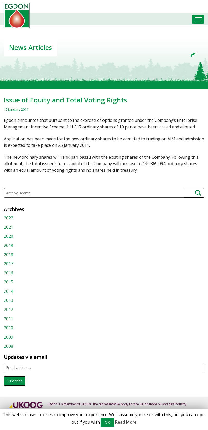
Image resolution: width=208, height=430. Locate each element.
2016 (8, 273)
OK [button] (107, 422)
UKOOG (86, 404)
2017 (8, 263)
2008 (8, 346)
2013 (8, 300)
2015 (8, 282)
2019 (8, 245)
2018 (8, 254)
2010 (8, 328)
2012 (8, 309)
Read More (126, 422)
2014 (8, 291)
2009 (8, 337)
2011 (8, 319)
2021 (8, 227)
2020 (8, 236)
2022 (8, 218)
